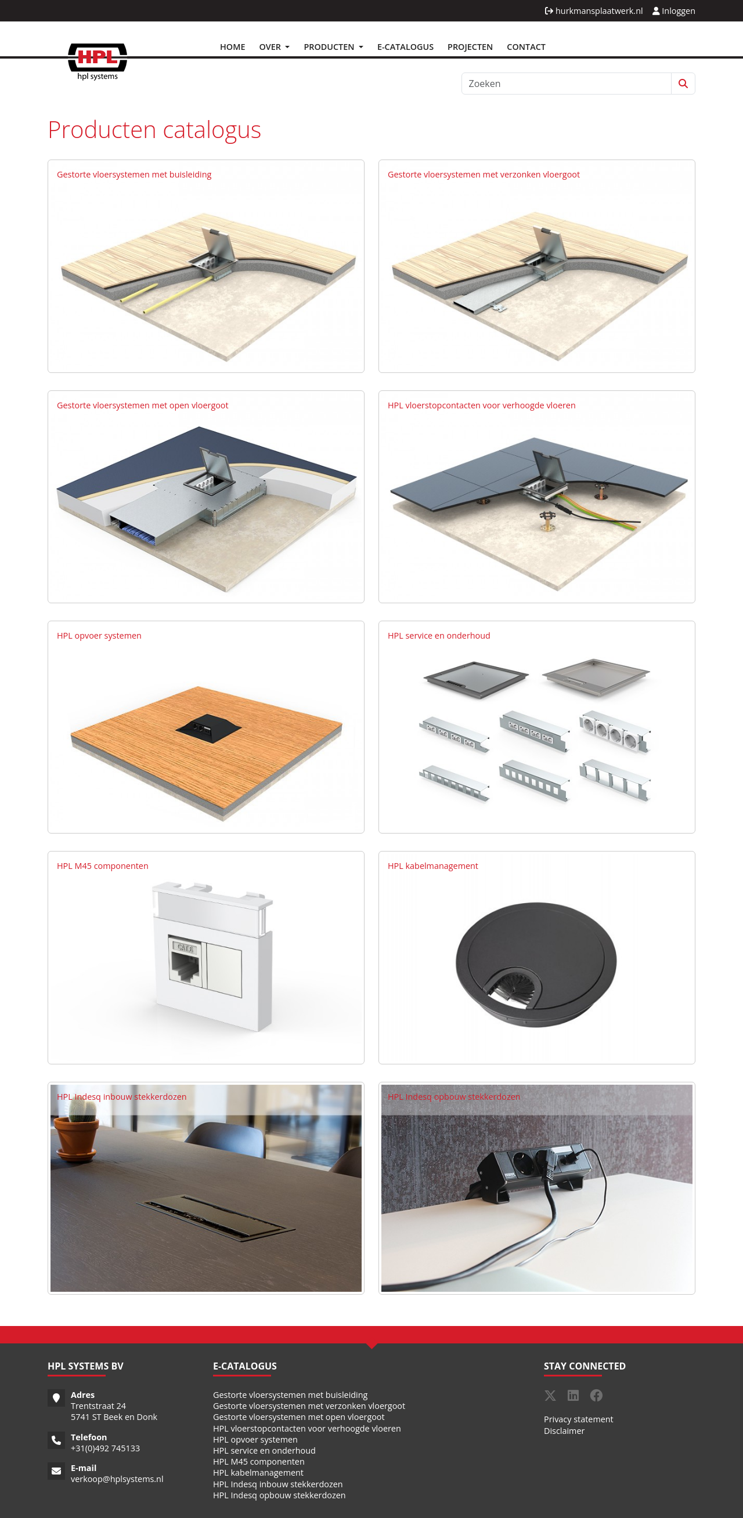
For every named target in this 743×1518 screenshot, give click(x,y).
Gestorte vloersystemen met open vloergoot (143, 405)
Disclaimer (564, 1430)
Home (232, 46)
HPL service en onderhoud (439, 635)
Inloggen (673, 10)
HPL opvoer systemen (99, 635)
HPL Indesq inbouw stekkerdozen (122, 1096)
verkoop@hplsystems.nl (117, 1478)
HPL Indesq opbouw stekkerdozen (454, 1096)
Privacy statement (579, 1419)
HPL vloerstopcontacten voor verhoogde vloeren (482, 405)
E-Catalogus (405, 46)
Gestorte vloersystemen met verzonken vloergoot (484, 174)
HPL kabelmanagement (433, 865)
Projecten (470, 46)
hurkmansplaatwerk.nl (594, 10)
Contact (526, 46)
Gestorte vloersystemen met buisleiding (134, 174)
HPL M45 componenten (103, 865)
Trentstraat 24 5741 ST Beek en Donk (114, 1411)
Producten (330, 46)
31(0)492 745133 (107, 1448)
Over (271, 46)
